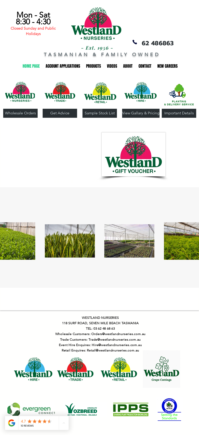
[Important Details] (179, 113)
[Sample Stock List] (99, 113)
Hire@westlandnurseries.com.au (117, 345)
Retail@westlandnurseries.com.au (113, 350)
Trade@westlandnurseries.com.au (114, 339)
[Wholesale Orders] (20, 113)
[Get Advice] (60, 113)
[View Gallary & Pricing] (141, 113)
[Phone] (135, 41)
